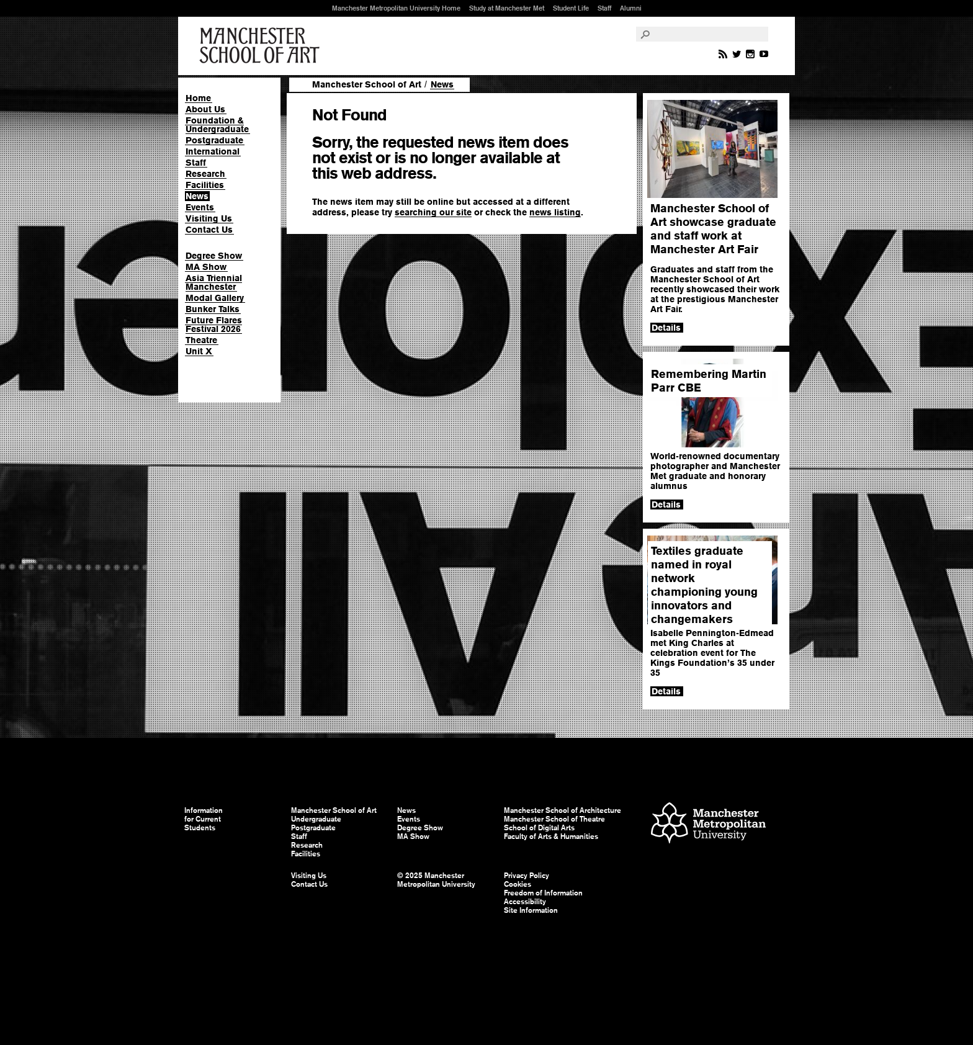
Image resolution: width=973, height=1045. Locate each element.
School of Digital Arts (539, 827)
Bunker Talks (213, 309)
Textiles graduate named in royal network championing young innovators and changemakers (704, 585)
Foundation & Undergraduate (217, 124)
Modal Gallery (215, 298)
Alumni (631, 8)
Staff (604, 8)
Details (666, 328)
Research (205, 174)
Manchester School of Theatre (554, 819)
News (197, 196)
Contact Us (209, 230)
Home (198, 98)
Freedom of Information (543, 893)
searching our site (433, 212)
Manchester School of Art (261, 46)
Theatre (201, 340)
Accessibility (525, 901)
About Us (205, 109)
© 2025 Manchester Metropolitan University (436, 880)
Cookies (517, 884)
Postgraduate (214, 140)
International (213, 151)
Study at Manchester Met (506, 8)
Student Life (571, 8)
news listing (555, 212)
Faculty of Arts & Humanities (551, 836)
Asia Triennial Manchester (214, 282)
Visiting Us (209, 218)
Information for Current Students (203, 819)
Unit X (199, 351)
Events (200, 207)
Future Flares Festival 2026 (214, 324)
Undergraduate (316, 819)
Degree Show (214, 256)
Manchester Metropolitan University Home (396, 8)
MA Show (206, 267)
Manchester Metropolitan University (708, 824)
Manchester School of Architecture (562, 810)
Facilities (205, 185)
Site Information (531, 910)
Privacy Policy (526, 875)
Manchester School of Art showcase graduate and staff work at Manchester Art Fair (713, 229)
